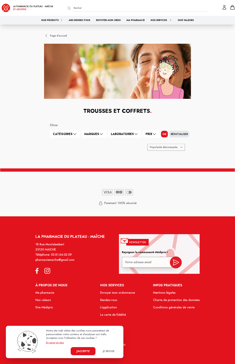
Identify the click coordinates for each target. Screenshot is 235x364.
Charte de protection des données (173, 302)
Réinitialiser (179, 134)
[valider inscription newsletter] (173, 265)
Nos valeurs (186, 20)
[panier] (232, 7)
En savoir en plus (55, 342)
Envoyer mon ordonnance (117, 295)
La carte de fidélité (113, 316)
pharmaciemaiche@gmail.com (57, 264)
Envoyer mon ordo (108, 20)
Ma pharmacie (135, 20)
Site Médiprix (47, 309)
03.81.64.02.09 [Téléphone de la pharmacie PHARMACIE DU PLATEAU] (64, 259)
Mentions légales (162, 295)
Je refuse (109, 351)
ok (164, 134)
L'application (109, 309)
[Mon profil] (224, 7)
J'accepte (83, 351)
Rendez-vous (109, 302)
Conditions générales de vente (171, 309)
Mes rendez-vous (79, 20)
